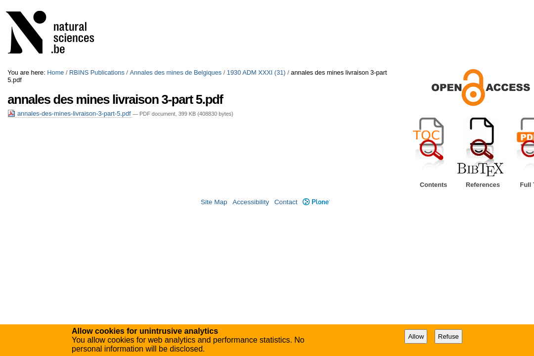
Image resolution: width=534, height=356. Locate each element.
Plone (316, 202)
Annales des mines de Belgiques (176, 72)
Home (55, 72)
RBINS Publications (97, 72)
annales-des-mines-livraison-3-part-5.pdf (70, 113)
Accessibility (250, 202)
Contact (286, 202)
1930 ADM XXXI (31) (256, 72)
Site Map (214, 202)
